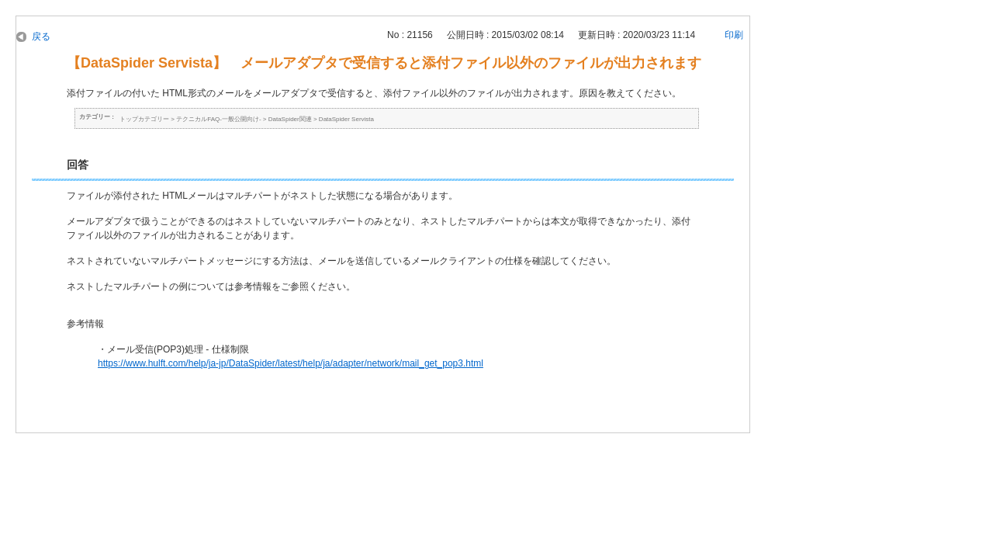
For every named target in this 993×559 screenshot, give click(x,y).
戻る (41, 36)
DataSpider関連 (290, 119)
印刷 (734, 35)
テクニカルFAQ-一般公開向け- (218, 119)
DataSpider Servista (346, 119)
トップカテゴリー (144, 119)
